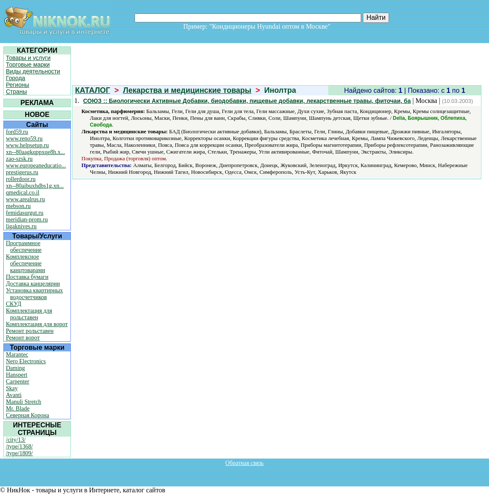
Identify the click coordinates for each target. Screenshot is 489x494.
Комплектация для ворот (37, 324)
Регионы (17, 84)
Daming (15, 368)
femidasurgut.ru (24, 213)
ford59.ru (17, 132)
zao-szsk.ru (19, 159)
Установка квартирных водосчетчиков (34, 293)
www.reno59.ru (24, 138)
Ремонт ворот (23, 338)
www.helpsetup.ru (27, 145)
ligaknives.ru (21, 226)
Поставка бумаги (27, 277)
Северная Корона (27, 415)
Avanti (14, 395)
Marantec (17, 354)
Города (15, 78)
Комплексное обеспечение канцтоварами (25, 263)
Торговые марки (28, 64)
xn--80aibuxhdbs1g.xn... (35, 186)
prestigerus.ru (22, 172)
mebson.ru (18, 206)
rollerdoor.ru (20, 179)
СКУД (13, 304)
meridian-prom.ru (27, 219)
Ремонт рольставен (30, 331)
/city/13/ (16, 440)
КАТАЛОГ (92, 90)
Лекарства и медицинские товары (187, 90)
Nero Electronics (26, 361)
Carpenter (17, 381)
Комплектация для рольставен (29, 314)
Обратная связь (244, 463)
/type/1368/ (19, 446)
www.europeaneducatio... (36, 165)
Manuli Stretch (23, 402)
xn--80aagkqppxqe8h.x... (35, 152)
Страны (16, 91)
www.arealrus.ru (25, 199)
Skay (12, 388)
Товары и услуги (28, 57)
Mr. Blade (18, 408)
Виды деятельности (33, 71)
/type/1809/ (19, 453)
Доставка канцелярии (33, 284)
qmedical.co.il (22, 192)
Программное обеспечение (24, 246)
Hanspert (16, 375)
